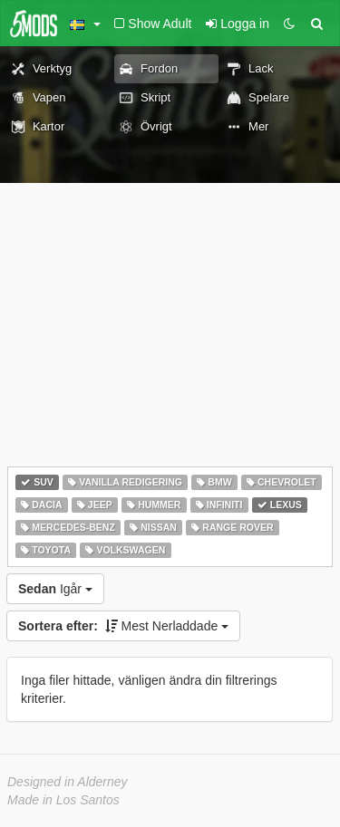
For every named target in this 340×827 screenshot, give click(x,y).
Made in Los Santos (63, 800)
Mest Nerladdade (123, 626)
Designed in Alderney (67, 781)
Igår (55, 589)
